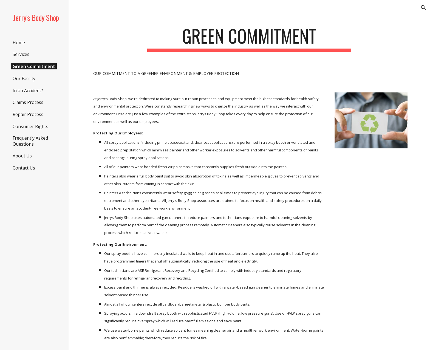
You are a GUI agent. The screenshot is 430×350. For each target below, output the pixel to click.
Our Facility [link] (24, 78)
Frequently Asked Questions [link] (30, 141)
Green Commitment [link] (34, 66)
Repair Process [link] (28, 114)
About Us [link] (22, 156)
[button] (423, 7)
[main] (249, 38)
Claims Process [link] (28, 102)
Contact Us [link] (24, 168)
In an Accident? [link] (28, 91)
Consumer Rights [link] (30, 126)
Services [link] (21, 54)
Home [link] (19, 42)
